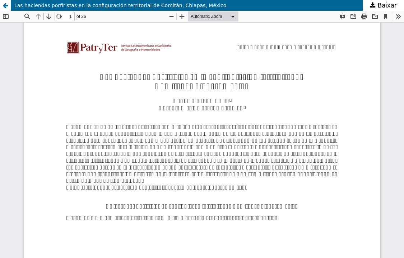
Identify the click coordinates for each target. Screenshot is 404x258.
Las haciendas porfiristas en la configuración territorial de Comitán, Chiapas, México (120, 5)
